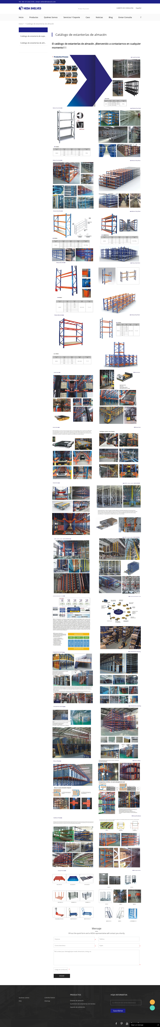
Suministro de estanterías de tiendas (82, 1004)
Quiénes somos (51, 17)
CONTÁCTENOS (49, 998)
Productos (33, 17)
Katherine (152, 1007)
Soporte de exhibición (77, 1007)
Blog (111, 17)
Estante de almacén (77, 1000)
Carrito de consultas (125, 8)
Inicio (21, 17)
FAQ (20, 1001)
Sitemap (47, 1001)
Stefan (152, 1002)
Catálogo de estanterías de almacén (40, 23)
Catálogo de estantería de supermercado (36, 36)
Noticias (99, 17)
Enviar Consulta (125, 17)
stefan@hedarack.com (48, 2)
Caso (88, 17)
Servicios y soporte (71, 17)
